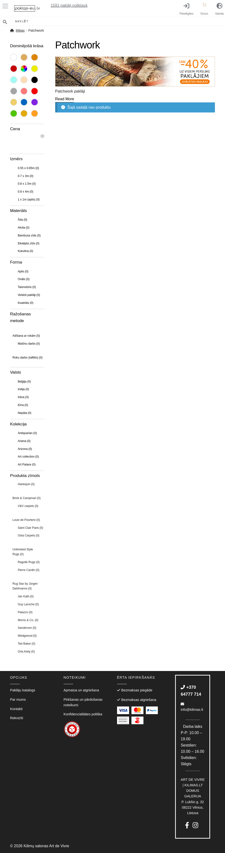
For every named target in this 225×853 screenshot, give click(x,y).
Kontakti (16, 709)
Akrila (24, 227)
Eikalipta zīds (28, 243)
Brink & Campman (26, 498)
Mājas (20, 30)
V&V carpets (28, 506)
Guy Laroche (28, 604)
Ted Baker (26, 643)
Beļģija (24, 381)
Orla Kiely (26, 651)
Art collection (28, 456)
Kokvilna (25, 251)
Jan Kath (26, 596)
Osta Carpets (28, 535)
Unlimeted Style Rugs (22, 552)
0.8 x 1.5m (27, 183)
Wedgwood (27, 635)
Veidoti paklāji (29, 295)
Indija (23, 389)
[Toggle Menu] (6, 6)
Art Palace (27, 464)
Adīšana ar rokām (26, 335)
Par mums (18, 699)
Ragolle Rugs (29, 562)
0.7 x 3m (25, 176)
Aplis (23, 271)
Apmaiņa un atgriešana (81, 690)
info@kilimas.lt (192, 707)
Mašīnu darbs (29, 343)
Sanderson (27, 627)
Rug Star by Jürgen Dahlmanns (25, 586)
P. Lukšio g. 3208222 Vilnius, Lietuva (193, 796)
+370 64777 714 (191, 691)
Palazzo (25, 612)
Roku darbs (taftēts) (27, 357)
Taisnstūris (27, 287)
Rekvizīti (16, 718)
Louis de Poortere (26, 520)
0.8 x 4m (25, 191)
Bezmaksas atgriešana (138, 700)
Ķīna (23, 405)
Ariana (24, 441)
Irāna (23, 397)
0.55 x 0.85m (28, 168)
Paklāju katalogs (22, 690)
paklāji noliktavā (69, 5)
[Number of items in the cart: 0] (204, 5)
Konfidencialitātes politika (83, 714)
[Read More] (64, 99)
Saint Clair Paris (30, 527)
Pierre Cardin (28, 570)
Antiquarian (27, 433)
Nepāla (24, 413)
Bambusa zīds (29, 235)
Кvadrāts (25, 303)
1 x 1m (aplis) (29, 199)
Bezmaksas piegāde (137, 690)
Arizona (25, 449)
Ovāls (24, 279)
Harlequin (26, 484)
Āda (22, 219)
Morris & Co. (28, 620)
